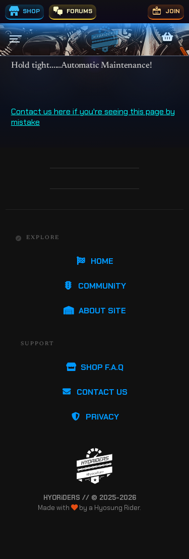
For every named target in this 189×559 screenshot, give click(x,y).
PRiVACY (95, 416)
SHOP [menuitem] (24, 11)
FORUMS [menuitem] (72, 11)
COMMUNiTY (94, 286)
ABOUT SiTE (95, 310)
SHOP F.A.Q (94, 367)
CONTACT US (94, 392)
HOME (94, 261)
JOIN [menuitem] (166, 11)
